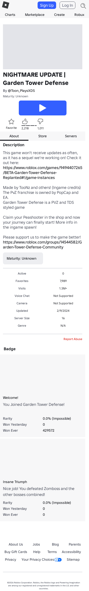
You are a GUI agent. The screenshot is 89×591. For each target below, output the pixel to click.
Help (36, 552)
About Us (16, 544)
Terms (52, 552)
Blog (55, 544)
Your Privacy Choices (42, 559)
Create (59, 14)
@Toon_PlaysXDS (21, 90)
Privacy (10, 559)
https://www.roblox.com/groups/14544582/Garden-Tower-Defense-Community (42, 244)
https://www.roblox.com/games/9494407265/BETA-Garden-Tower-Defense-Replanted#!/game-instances (42, 172)
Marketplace (34, 14)
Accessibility (71, 552)
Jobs (36, 544)
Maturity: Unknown (15, 96)
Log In (67, 5)
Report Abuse (73, 339)
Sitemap (73, 559)
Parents (75, 544)
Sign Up (47, 5)
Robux (79, 14)
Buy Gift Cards (15, 552)
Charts (10, 14)
